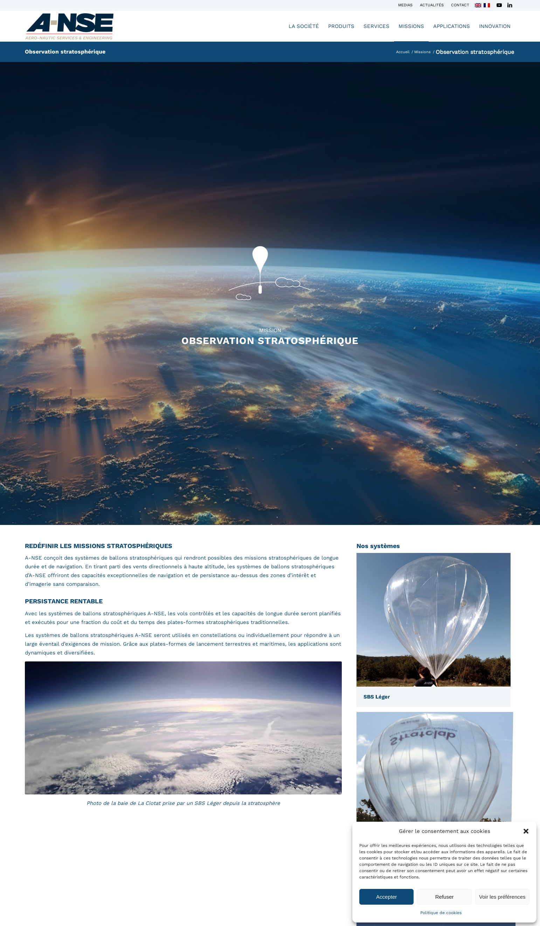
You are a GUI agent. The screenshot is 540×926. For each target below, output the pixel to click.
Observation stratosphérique (65, 51)
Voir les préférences (502, 897)
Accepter (386, 897)
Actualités (432, 5)
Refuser (444, 897)
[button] (525, 831)
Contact (460, 5)
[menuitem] (405, 5)
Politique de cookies (441, 912)
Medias (405, 5)
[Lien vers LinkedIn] (510, 5)
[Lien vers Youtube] (499, 5)
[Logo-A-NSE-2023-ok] (69, 26)
